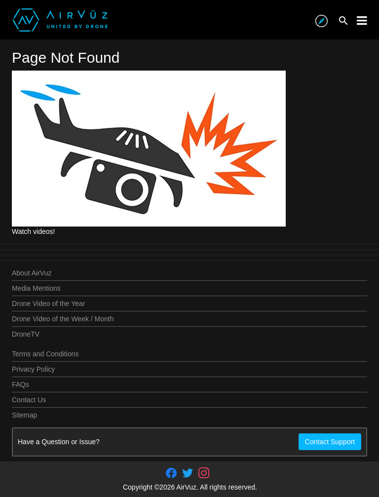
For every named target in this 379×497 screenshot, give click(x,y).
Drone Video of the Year (48, 303)
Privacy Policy (33, 369)
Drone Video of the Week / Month (63, 319)
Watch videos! (33, 231)
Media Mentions (36, 288)
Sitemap (24, 415)
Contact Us (29, 400)
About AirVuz (31, 273)
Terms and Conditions (45, 354)
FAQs (20, 384)
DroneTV (25, 334)
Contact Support (330, 442)
